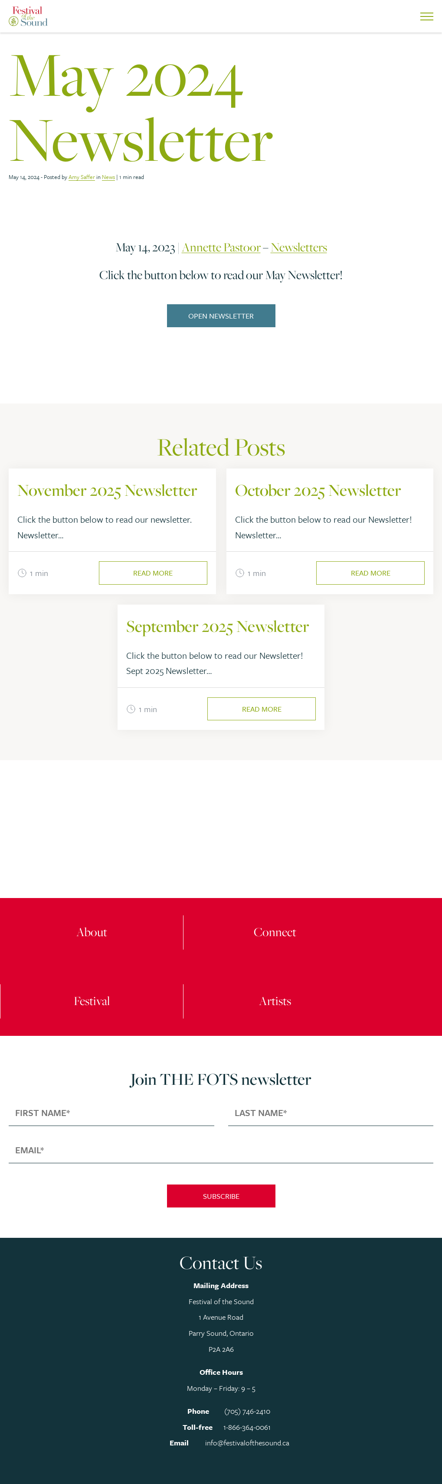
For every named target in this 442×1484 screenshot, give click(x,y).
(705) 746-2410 (247, 1411)
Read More (153, 572)
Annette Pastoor (221, 247)
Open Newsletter (221, 315)
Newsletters (299, 247)
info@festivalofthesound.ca (247, 1442)
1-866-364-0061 (247, 1427)
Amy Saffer (82, 176)
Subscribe (221, 1196)
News (108, 176)
